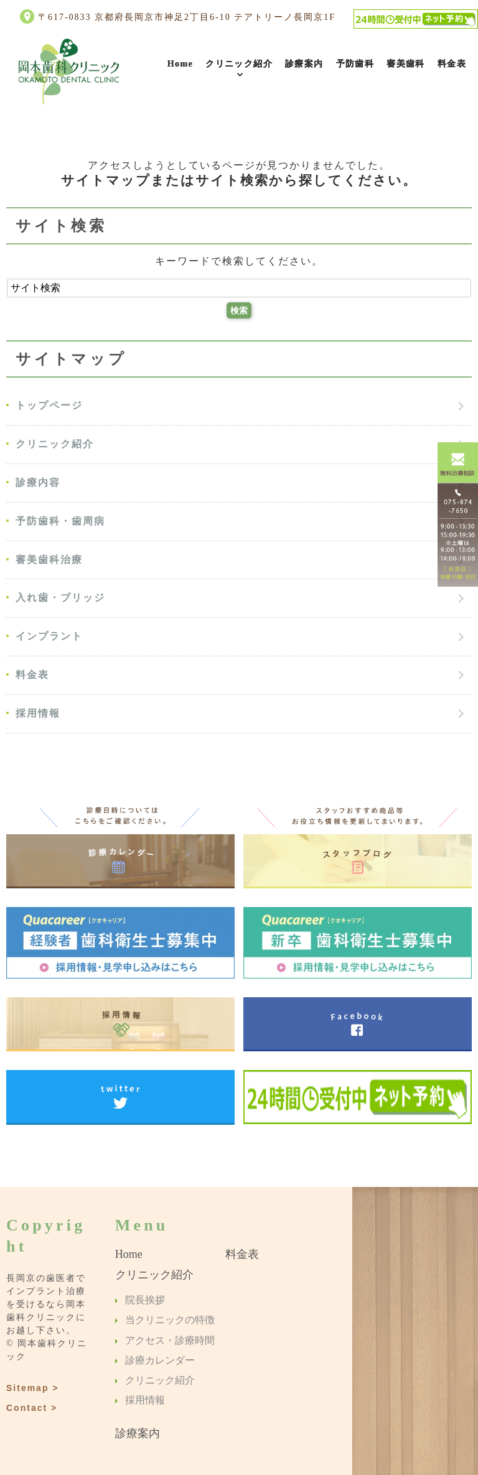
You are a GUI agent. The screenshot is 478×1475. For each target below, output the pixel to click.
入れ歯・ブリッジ (60, 597)
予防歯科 (355, 63)
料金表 (452, 63)
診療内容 (38, 482)
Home (180, 63)
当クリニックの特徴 (170, 1320)
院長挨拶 (145, 1300)
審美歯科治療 (49, 559)
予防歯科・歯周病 (60, 521)
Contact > (31, 1408)
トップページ (49, 405)
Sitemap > (32, 1388)
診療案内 (304, 63)
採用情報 (38, 713)
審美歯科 (406, 63)
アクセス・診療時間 (170, 1340)
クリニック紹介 (239, 63)
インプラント (49, 636)
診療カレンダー (160, 1360)
